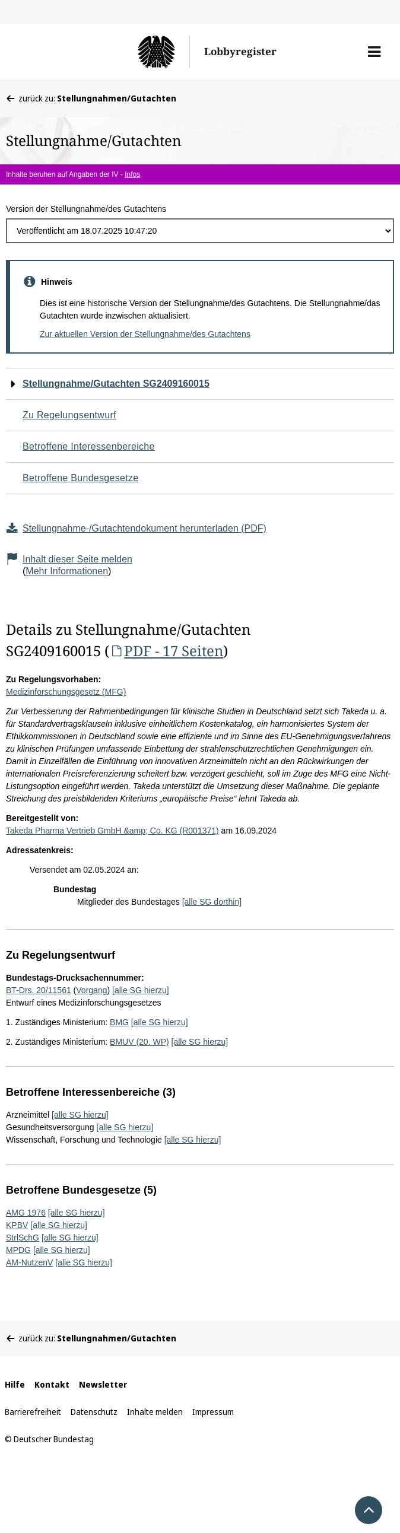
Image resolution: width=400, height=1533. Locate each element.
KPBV (17, 1225)
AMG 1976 (26, 1212)
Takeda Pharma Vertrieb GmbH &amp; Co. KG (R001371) (112, 830)
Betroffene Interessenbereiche (89, 446)
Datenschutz (94, 1411)
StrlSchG (22, 1237)
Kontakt (51, 1384)
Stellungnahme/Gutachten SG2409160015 (116, 384)
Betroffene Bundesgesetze (81, 478)
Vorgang (91, 990)
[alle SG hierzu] (140, 990)
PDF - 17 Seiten (166, 650)
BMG (119, 1022)
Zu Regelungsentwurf (69, 415)
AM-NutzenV (29, 1262)
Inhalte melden (155, 1411)
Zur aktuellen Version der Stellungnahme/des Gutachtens (145, 334)
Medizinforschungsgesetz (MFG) (66, 691)
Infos (132, 174)
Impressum (213, 1411)
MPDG (18, 1250)
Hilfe (15, 1384)
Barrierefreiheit (33, 1411)
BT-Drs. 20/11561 (38, 990)
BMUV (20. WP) (139, 1042)
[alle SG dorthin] (212, 902)
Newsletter (103, 1384)
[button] (374, 52)
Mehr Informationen (67, 571)
